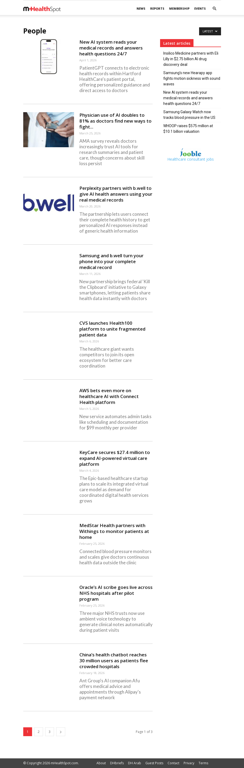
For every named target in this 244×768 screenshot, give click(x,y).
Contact (173, 763)
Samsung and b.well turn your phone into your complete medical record (111, 261)
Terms (203, 763)
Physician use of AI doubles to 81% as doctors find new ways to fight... (115, 121)
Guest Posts (154, 763)
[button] (214, 8)
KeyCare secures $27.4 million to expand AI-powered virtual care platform (114, 458)
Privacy (189, 763)
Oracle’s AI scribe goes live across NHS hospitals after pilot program (116, 593)
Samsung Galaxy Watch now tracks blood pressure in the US (189, 115)
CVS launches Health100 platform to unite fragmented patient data (112, 329)
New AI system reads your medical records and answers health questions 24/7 (111, 48)
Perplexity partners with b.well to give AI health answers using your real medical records (115, 194)
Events (200, 8)
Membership (179, 8)
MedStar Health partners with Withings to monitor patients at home (114, 531)
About (101, 763)
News (141, 8)
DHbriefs (117, 763)
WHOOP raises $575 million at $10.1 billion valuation (188, 129)
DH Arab (134, 763)
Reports (157, 8)
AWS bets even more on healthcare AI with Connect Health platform (109, 396)
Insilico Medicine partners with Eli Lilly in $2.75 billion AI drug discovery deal (190, 59)
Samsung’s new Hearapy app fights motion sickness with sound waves (191, 78)
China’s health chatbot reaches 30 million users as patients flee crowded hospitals (113, 660)
